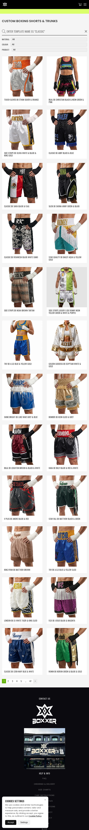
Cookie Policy (35, 816)
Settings (24, 822)
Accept (11, 822)
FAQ (44, 778)
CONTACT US (44, 699)
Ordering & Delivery (44, 784)
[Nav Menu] (85, 4)
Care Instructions (44, 795)
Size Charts (44, 789)
